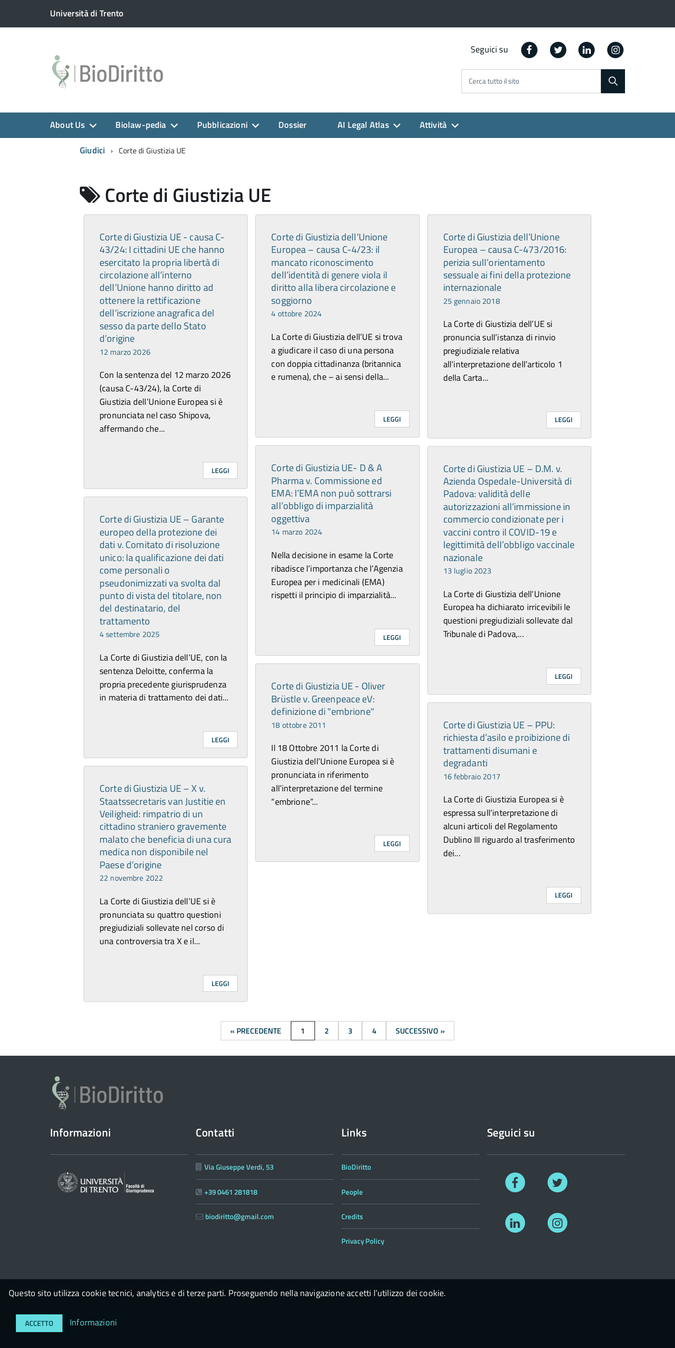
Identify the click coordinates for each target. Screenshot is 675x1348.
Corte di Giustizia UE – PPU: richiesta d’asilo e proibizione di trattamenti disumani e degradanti (506, 749)
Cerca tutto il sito (494, 81)
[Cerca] (613, 81)
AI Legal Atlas (363, 124)
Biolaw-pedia (140, 124)
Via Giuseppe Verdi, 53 (239, 1167)
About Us (67, 124)
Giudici (92, 150)
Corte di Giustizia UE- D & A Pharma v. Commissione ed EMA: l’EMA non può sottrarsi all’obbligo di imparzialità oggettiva (331, 498)
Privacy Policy (362, 1241)
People (352, 1192)
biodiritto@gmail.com (239, 1216)
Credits (352, 1216)
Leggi (220, 470)
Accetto (39, 1323)
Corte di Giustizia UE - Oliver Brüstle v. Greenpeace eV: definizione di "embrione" (328, 704)
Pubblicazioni (222, 124)
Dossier (292, 124)
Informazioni (93, 1322)
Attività (433, 124)
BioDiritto (356, 1167)
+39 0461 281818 (230, 1192)
